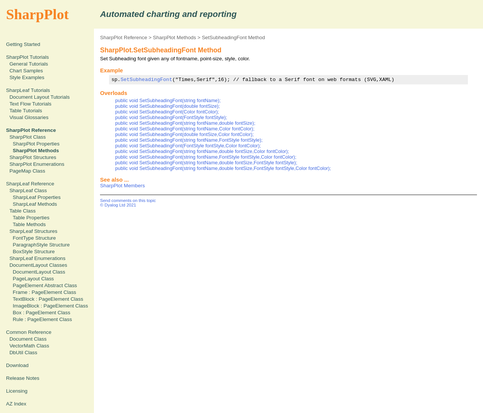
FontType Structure (34, 238)
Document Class (28, 339)
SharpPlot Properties (36, 144)
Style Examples (27, 77)
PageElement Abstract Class (45, 285)
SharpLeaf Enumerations (37, 258)
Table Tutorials (25, 110)
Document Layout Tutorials (39, 97)
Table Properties (31, 217)
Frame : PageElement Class (44, 292)
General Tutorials (28, 64)
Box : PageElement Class (41, 312)
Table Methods (29, 224)
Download (17, 365)
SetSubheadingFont (146, 79)
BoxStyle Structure (34, 251)
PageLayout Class (33, 278)
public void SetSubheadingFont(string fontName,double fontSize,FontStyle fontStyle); (206, 162)
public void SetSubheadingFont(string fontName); (168, 100)
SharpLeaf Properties (37, 197)
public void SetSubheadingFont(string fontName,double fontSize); (185, 123)
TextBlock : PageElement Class (48, 299)
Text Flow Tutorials (30, 104)
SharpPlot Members (122, 185)
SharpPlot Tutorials (27, 57)
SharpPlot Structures (32, 157)
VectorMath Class (29, 346)
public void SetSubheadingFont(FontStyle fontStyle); (171, 117)
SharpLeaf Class (28, 190)
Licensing (17, 391)
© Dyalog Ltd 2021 (118, 205)
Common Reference (28, 332)
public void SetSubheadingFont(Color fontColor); (167, 112)
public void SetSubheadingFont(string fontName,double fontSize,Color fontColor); (202, 151)
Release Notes (22, 378)
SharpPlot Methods (174, 37)
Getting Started (23, 44)
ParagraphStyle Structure (41, 245)
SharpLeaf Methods (35, 204)
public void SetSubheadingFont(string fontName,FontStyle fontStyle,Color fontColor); (205, 157)
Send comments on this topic (128, 200)
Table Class (22, 211)
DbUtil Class (23, 352)
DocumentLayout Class (39, 272)
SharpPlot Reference (123, 37)
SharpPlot (37, 14)
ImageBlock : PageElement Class (50, 306)
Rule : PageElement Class (42, 319)
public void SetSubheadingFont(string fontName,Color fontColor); (184, 129)
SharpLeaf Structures (33, 231)
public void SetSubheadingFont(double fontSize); (167, 106)
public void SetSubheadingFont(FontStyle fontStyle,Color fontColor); (188, 145)
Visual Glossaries (29, 117)
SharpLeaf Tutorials (28, 90)
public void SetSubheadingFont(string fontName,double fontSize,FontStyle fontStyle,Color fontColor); (223, 168)
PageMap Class (27, 171)
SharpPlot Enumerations (37, 164)
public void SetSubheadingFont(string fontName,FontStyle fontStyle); (189, 140)
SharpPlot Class (27, 137)
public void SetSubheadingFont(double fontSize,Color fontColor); (184, 134)
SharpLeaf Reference (30, 184)
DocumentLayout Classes (38, 265)
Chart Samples (26, 70)
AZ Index (16, 404)
